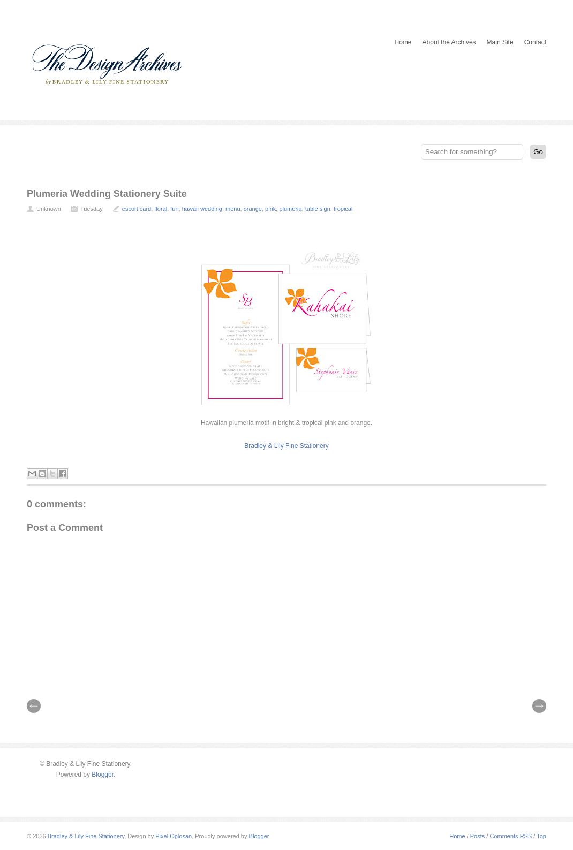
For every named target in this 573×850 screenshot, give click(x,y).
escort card (136, 209)
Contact (535, 42)
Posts (477, 836)
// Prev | (34, 706)
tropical (343, 209)
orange (253, 209)
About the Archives (449, 42)
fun (174, 209)
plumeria (290, 209)
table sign (317, 209)
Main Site (500, 42)
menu (232, 209)
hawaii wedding (202, 209)
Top (541, 836)
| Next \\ (539, 706)
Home (403, 42)
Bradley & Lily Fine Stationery (286, 446)
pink (270, 209)
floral (160, 209)
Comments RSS (510, 836)
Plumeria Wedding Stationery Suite (107, 193)
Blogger (103, 774)
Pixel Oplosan (173, 836)
